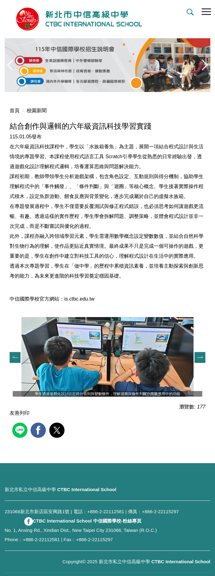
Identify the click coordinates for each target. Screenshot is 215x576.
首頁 (15, 110)
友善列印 (20, 413)
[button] (189, 12)
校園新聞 (37, 110)
